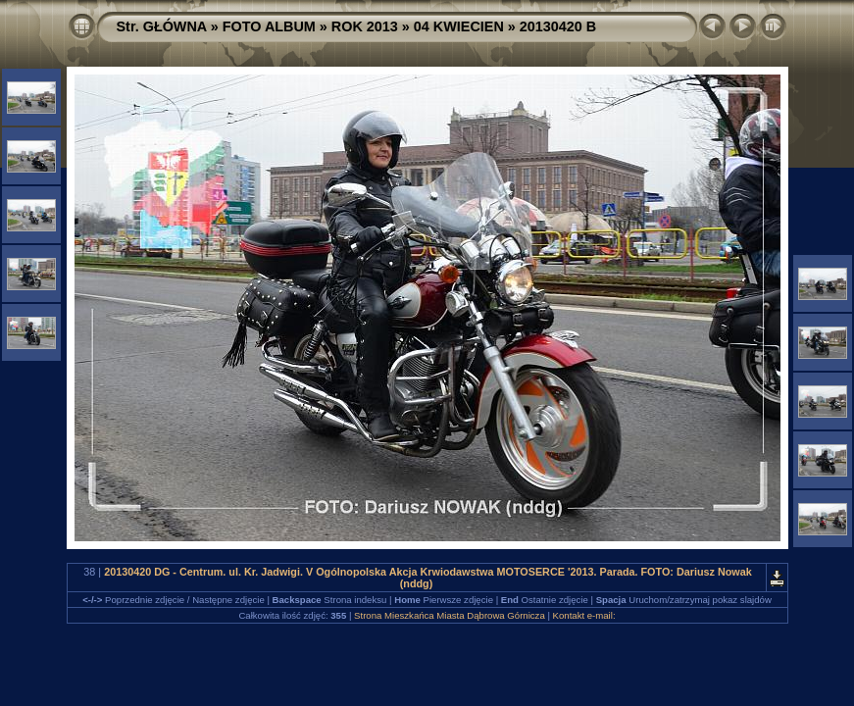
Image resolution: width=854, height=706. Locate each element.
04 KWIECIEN (459, 26)
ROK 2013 (364, 26)
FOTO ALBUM (269, 26)
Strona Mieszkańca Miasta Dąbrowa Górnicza (449, 615)
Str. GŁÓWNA (162, 26)
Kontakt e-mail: (584, 615)
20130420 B (558, 26)
